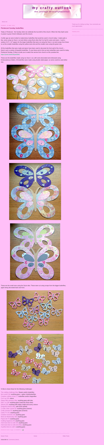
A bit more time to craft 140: (9, 423)
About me (4, 21)
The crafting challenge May (9, 392)
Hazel (8, 429)
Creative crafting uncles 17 (9, 396)
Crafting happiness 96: (8, 421)
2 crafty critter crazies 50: (9, 408)
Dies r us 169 (5, 402)
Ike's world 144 (5, 394)
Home (35, 436)
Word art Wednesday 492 (9, 416)
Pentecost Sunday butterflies (12, 28)
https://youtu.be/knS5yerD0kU (10, 54)
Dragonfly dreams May (8, 406)
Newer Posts (4, 436)
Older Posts (66, 436)
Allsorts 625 (4, 404)
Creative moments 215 (8, 414)
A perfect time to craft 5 (8, 427)
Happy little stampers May (9, 400)
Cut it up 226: (5, 398)
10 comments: (17, 429)
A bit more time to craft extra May (11, 425)
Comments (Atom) (14, 439)
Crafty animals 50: (6, 410)
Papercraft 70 (5, 419)
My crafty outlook (52, 8)
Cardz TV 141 (5, 412)
